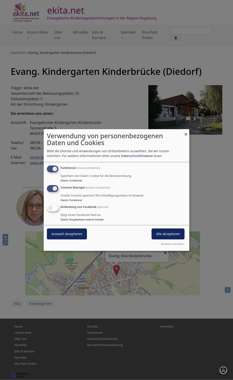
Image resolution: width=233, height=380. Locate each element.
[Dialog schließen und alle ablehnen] (185, 132)
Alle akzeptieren (168, 234)
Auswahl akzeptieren (66, 234)
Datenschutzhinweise (137, 156)
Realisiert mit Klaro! (172, 244)
